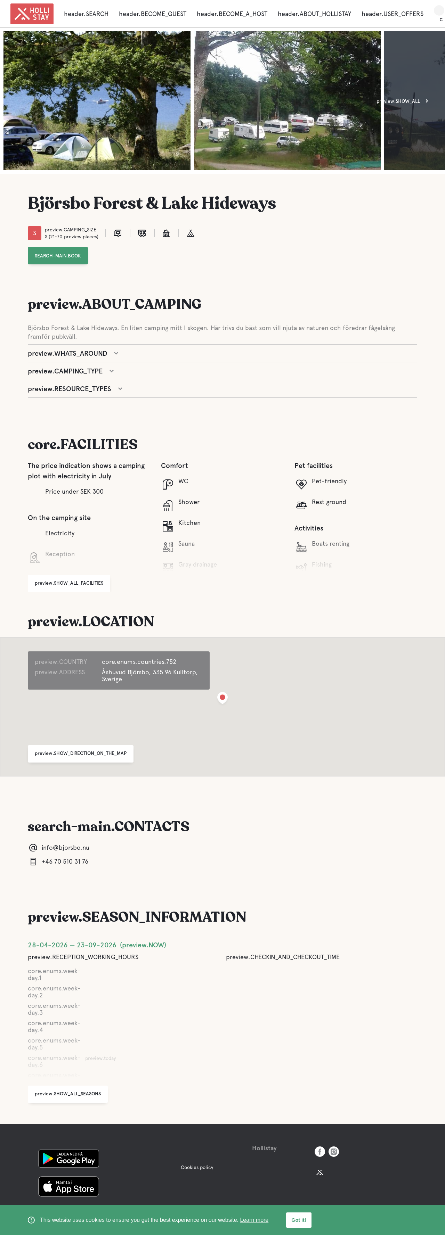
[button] (222, 699)
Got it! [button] (298, 1220)
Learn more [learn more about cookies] (254, 1220)
